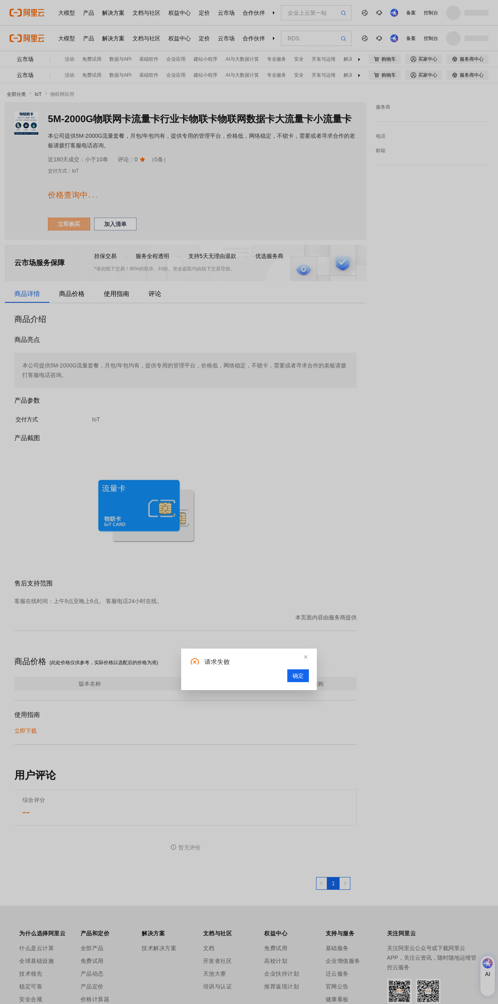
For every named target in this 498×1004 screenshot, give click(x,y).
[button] (305, 657)
